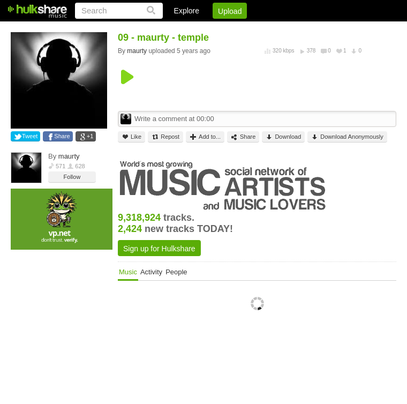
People (176, 272)
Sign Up (213, 29)
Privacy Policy (336, 29)
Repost (165, 137)
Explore (186, 10)
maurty (69, 156)
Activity (151, 272)
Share (62, 136)
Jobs (251, 29)
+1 (90, 136)
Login (175, 29)
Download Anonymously (347, 137)
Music (128, 272)
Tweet (29, 136)
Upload (230, 11)
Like (131, 137)
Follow (72, 177)
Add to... (205, 137)
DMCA (286, 29)
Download (283, 137)
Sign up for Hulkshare (159, 248)
